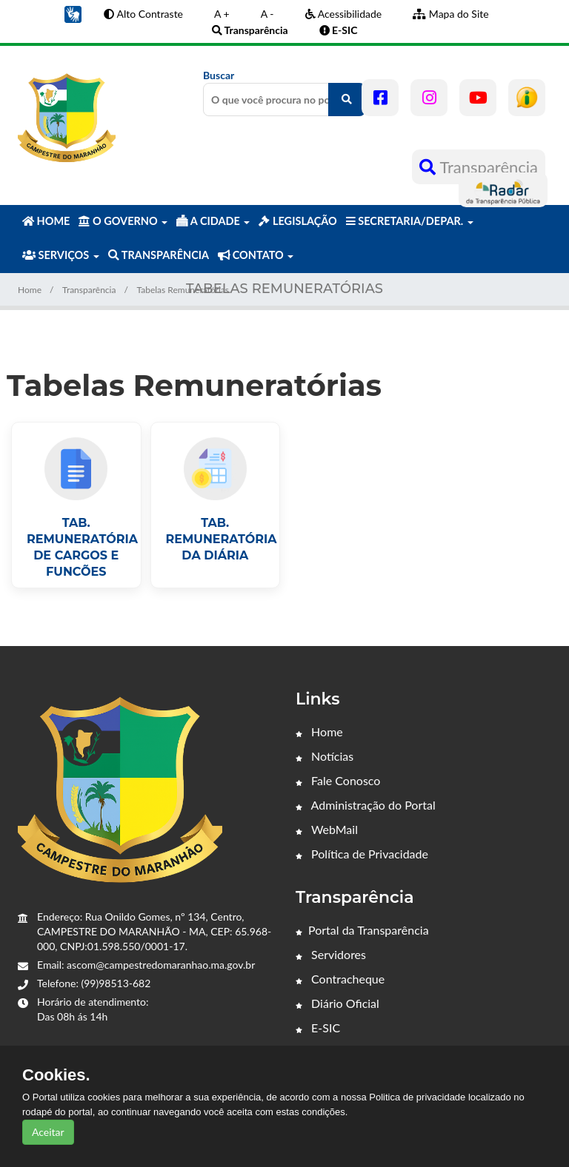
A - (267, 13)
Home (29, 289)
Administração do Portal (366, 805)
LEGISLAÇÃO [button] (297, 221)
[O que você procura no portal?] (346, 99)
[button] (72, 13)
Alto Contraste (143, 13)
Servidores (331, 954)
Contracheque (340, 979)
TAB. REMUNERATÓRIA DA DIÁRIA (221, 539)
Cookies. (56, 1075)
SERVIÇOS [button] (60, 255)
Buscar (284, 92)
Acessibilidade (343, 13)
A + (222, 13)
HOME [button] (46, 221)
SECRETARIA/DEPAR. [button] (409, 221)
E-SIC (318, 1027)
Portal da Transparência (362, 930)
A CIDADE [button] (213, 221)
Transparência (478, 167)
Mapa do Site (450, 13)
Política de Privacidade (362, 854)
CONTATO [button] (255, 255)
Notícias (324, 756)
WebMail (327, 829)
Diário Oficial (337, 1003)
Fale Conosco (338, 780)
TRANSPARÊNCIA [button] (158, 255)
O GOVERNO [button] (123, 221)
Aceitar (48, 1132)
